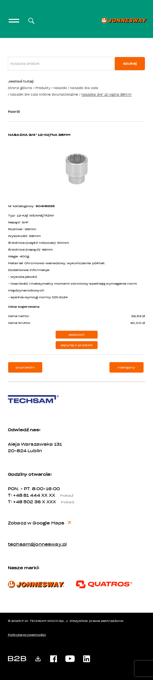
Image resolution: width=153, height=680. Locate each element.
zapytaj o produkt (76, 345)
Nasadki (60, 88)
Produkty (42, 88)
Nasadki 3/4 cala (84, 88)
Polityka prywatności (27, 635)
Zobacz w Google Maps (39, 523)
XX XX (59, 495)
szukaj (130, 63)
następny (126, 367)
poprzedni (25, 367)
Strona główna (20, 88)
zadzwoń (76, 334)
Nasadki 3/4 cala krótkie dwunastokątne (44, 94)
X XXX (60, 502)
